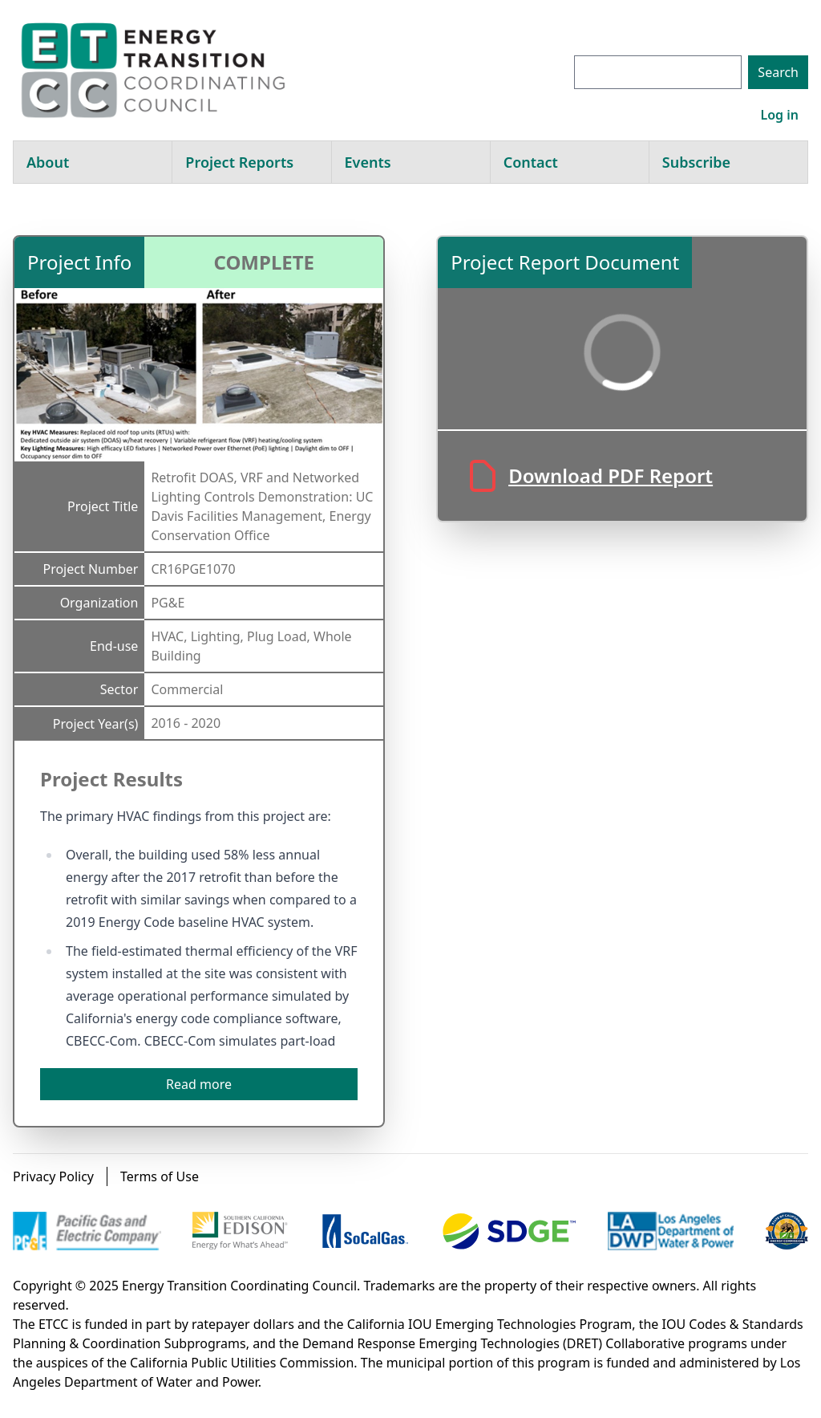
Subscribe (696, 162)
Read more (199, 1084)
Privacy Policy (53, 1176)
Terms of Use (159, 1176)
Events (368, 162)
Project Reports (239, 162)
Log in (779, 115)
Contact (531, 162)
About (47, 162)
